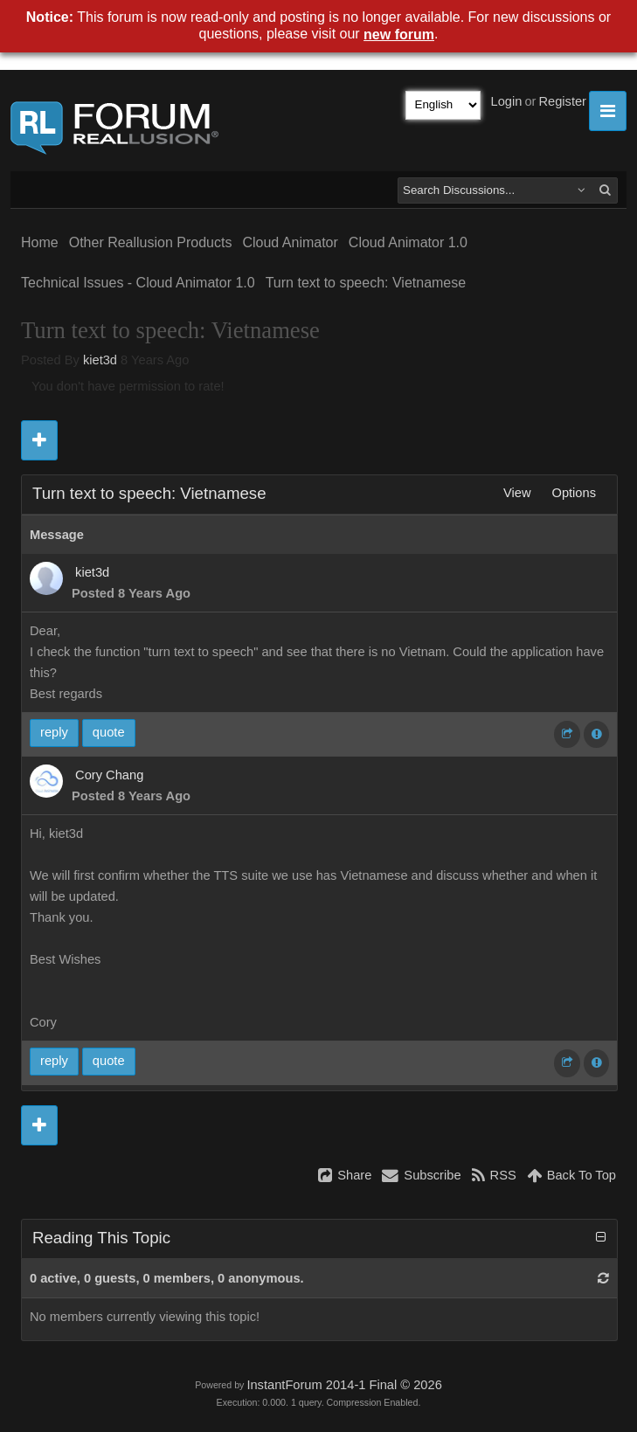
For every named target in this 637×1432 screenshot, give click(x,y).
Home (40, 242)
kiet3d (100, 360)
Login (507, 101)
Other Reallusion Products (150, 242)
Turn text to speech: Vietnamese (366, 282)
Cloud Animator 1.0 (408, 242)
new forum (399, 34)
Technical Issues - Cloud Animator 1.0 (138, 282)
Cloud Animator (289, 242)
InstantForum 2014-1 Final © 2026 (343, 1385)
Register (562, 101)
